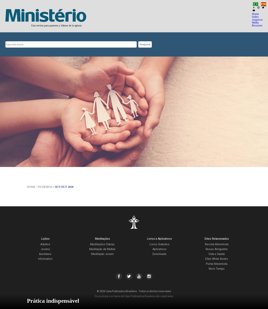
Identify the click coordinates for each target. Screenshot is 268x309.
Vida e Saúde (216, 254)
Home (255, 13)
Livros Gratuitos (159, 244)
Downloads (159, 254)
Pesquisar (145, 44)
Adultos (45, 244)
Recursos (257, 25)
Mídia (255, 22)
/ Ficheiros (44, 186)
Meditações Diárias (102, 244)
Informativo (45, 259)
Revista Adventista (216, 244)
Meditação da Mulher (102, 249)
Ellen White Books (216, 259)
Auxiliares (45, 254)
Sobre (255, 16)
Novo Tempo (217, 268)
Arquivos (257, 19)
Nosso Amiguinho (216, 249)
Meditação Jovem (102, 254)
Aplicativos (160, 249)
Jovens (45, 249)
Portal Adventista (216, 264)
